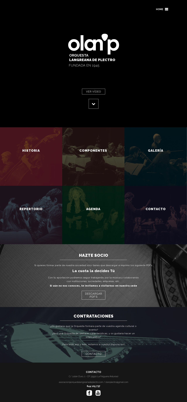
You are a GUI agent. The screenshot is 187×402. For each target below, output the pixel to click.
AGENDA (93, 213)
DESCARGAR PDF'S (93, 295)
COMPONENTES (93, 155)
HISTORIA (31, 155)
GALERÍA (156, 155)
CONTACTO (155, 213)
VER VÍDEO (93, 91)
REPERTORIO (31, 213)
